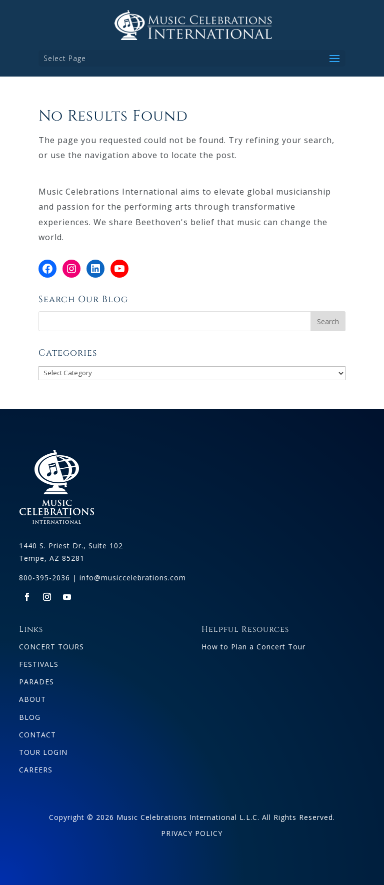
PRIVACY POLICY (191, 833)
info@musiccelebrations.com (133, 577)
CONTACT (37, 734)
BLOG (29, 717)
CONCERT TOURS (51, 646)
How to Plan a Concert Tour (254, 646)
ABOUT (32, 699)
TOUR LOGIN (43, 752)
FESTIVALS (38, 664)
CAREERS (35, 769)
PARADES (36, 681)
